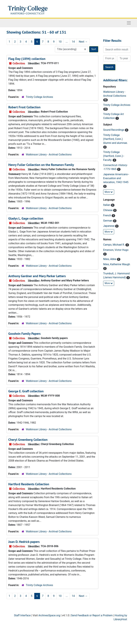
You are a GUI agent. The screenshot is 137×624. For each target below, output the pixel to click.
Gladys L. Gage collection (25, 218)
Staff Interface (22, 615)
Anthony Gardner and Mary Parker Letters (37, 276)
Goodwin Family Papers (24, 333)
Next (83, 41)
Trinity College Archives (39, 96)
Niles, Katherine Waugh (116, 264)
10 (60, 41)
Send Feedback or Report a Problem (92, 615)
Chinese (108, 210)
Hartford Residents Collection (28, 484)
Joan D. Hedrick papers (24, 542)
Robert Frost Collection (24, 107)
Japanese (109, 225)
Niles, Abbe (110, 259)
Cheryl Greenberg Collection (28, 439)
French (107, 215)
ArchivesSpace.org (49, 615)
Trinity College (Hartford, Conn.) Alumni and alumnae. (115, 139)
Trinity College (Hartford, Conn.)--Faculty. (113, 156)
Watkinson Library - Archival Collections (49, 154)
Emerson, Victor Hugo (116, 249)
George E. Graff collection (26, 391)
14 (73, 41)
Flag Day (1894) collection (26, 59)
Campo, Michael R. (114, 244)
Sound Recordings (114, 129)
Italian (107, 204)
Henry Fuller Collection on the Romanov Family (41, 165)
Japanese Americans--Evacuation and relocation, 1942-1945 (116, 178)
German (108, 220)
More (109, 192)
